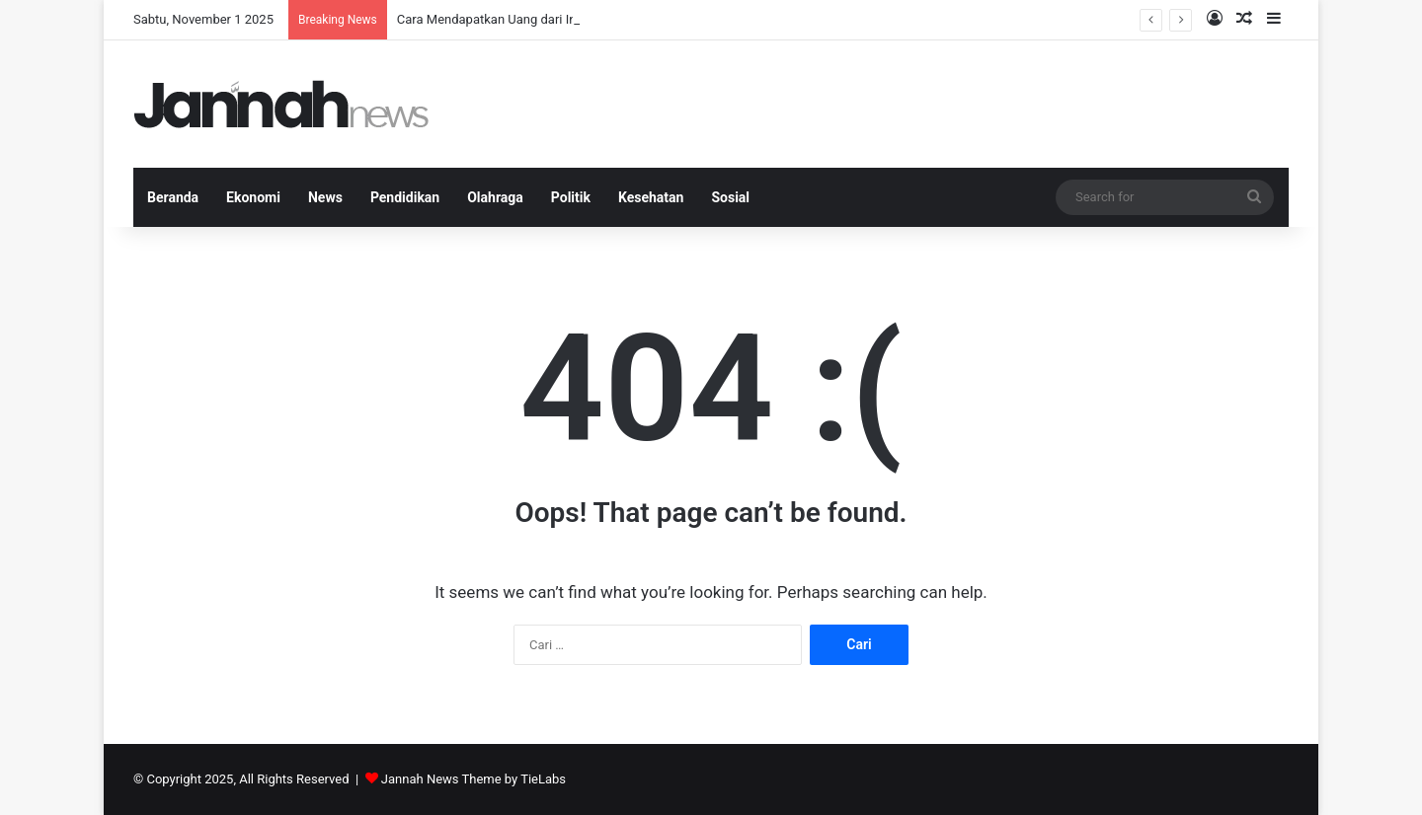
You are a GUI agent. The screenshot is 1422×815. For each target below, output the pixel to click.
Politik (571, 197)
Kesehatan (650, 197)
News (325, 197)
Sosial (730, 197)
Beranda (172, 197)
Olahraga (495, 197)
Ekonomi (253, 197)
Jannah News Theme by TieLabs (473, 779)
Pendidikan (404, 197)
